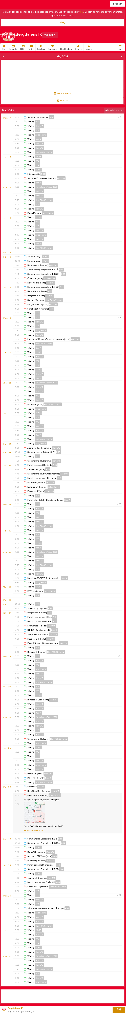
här (81, 11)
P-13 (37, 121)
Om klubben (66, 46)
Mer (120, 46)
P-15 (37, 204)
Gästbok (41, 46)
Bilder (23, 46)
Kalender (13, 46)
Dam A (38, 139)
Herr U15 (39, 126)
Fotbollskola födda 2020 (46, 187)
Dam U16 (39, 143)
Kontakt (88, 46)
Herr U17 (61, 178)
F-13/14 (38, 169)
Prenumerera (62, 93)
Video (31, 46)
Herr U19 (39, 148)
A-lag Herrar (40, 134)
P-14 (51, 117)
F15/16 (38, 156)
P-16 (37, 161)
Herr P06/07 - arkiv (43, 152)
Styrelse (78, 46)
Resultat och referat (34, 830)
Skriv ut (62, 100)
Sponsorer (52, 46)
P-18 (37, 130)
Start (4, 46)
